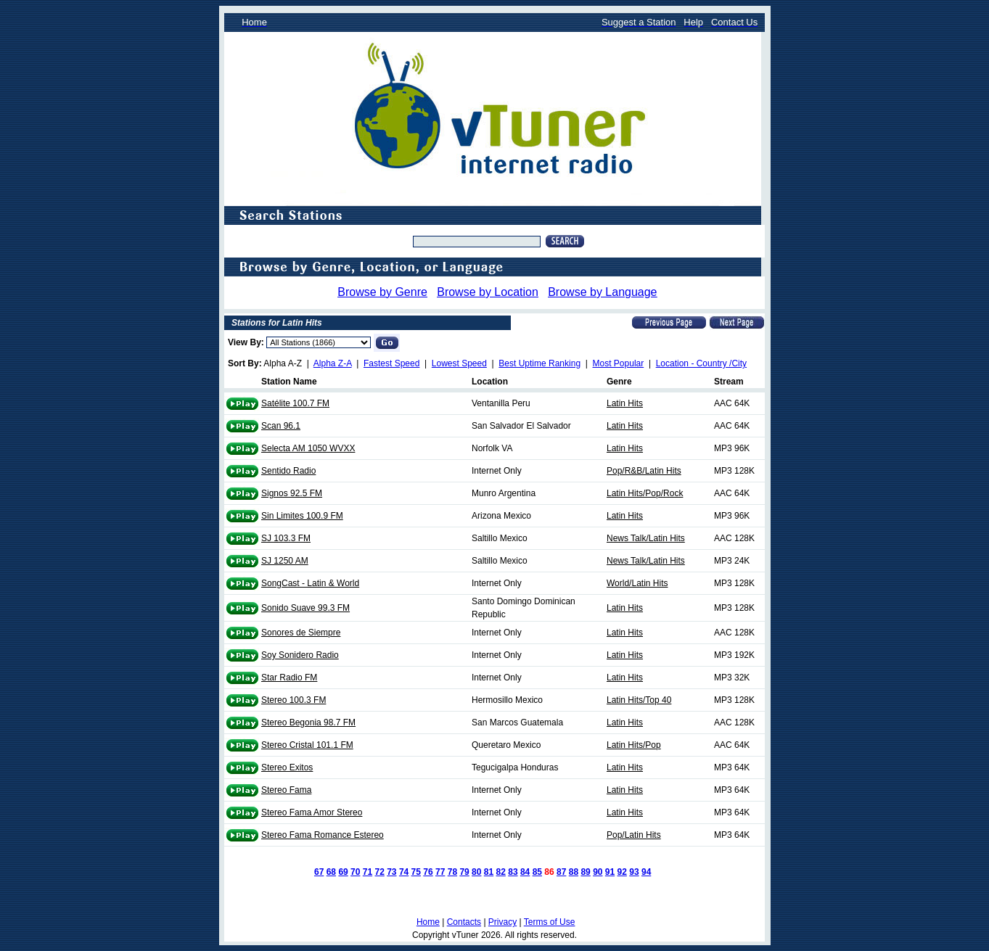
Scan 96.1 (280, 426)
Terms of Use (549, 922)
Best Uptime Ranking (539, 363)
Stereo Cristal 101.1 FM (307, 745)
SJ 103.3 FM (286, 538)
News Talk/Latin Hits (646, 538)
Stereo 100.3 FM (293, 700)
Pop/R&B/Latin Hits (644, 471)
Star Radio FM (289, 677)
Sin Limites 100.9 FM (302, 516)
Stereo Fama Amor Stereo (311, 812)
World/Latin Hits (637, 583)
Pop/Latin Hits (634, 835)
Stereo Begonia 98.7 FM (308, 722)
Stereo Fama (286, 790)
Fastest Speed (391, 363)
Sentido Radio (288, 471)
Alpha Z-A (332, 363)
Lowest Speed (459, 363)
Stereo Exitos (287, 767)
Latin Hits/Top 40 (639, 700)
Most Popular (618, 363)
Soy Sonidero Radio (300, 655)
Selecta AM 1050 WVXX (308, 448)
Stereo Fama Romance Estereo (322, 835)
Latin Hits (625, 403)
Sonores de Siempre (300, 632)
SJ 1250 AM (284, 561)
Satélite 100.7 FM (295, 403)
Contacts (464, 922)
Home (428, 922)
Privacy (502, 922)
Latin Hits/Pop (634, 745)
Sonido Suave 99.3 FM (305, 608)
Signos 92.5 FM (291, 493)
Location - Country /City (701, 363)
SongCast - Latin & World (310, 583)
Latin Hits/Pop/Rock (645, 493)
